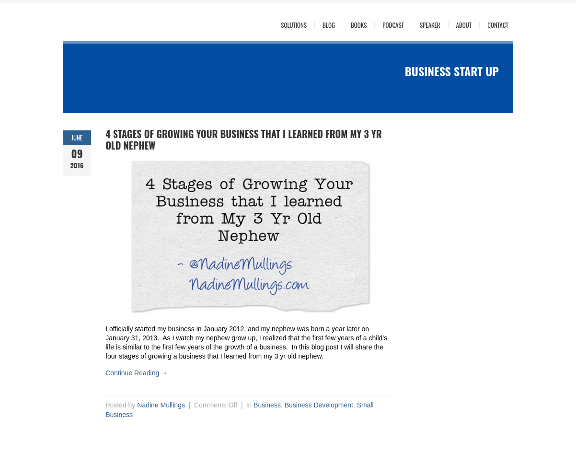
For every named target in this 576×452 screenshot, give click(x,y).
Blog (329, 25)
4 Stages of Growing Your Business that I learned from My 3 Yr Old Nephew (243, 139)
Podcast (393, 25)
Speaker (430, 25)
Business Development (319, 405)
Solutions (294, 25)
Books (359, 25)
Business (267, 405)
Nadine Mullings (161, 405)
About (464, 25)
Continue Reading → (136, 373)
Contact (497, 25)
